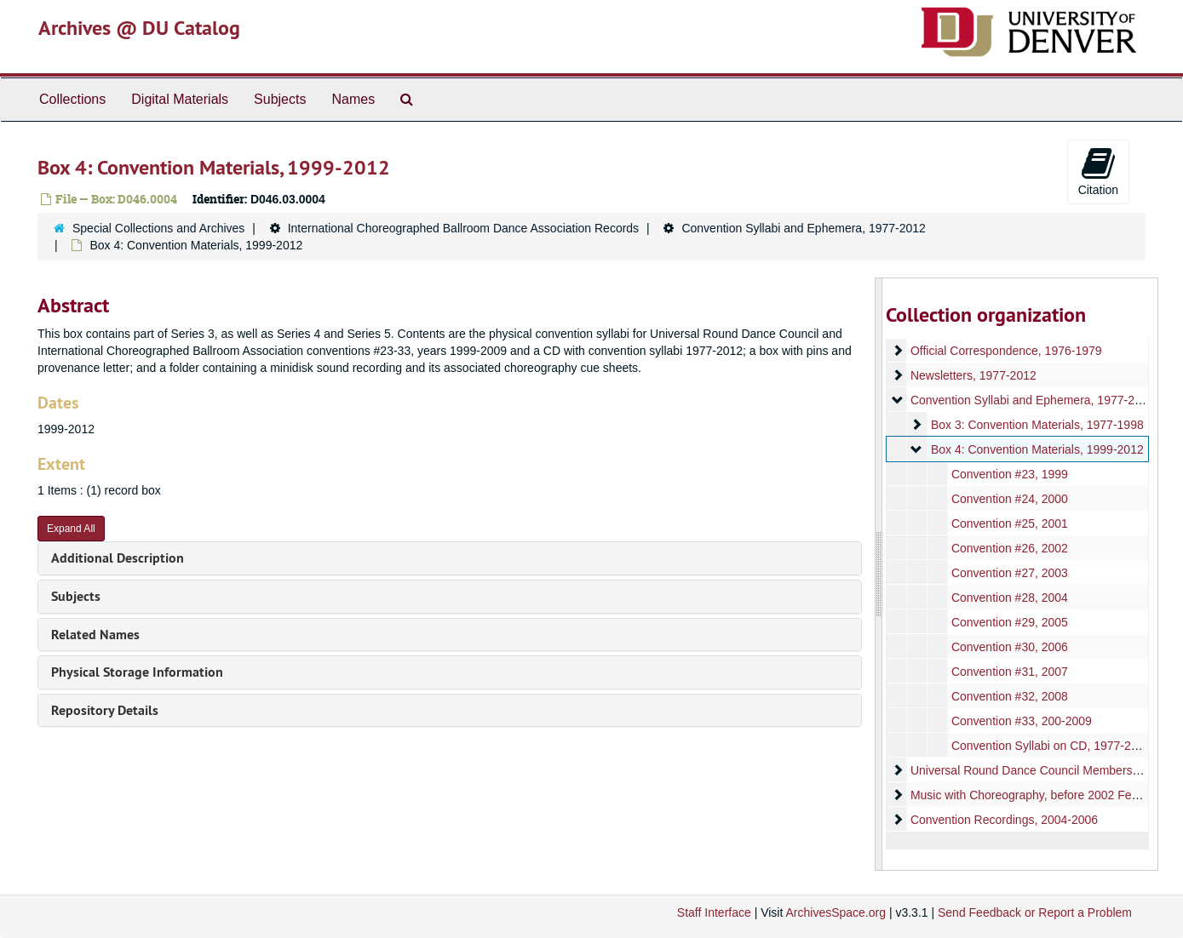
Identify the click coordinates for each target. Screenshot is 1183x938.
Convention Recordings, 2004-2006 (1004, 819)
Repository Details (104, 710)
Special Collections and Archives (158, 228)
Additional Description (117, 558)
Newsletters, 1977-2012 (973, 375)
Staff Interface (714, 912)
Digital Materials (179, 99)
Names (353, 99)
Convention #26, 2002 (1009, 548)
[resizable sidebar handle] (879, 574)
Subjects (280, 99)
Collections (72, 99)
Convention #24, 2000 (1009, 499)
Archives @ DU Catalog (139, 27)
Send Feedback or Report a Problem (1035, 912)
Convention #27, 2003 (1009, 573)
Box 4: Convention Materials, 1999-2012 (1037, 449)
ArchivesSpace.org (835, 912)
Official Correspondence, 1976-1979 (1006, 350)
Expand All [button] (71, 529)
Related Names (95, 634)
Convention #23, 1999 (1009, 474)
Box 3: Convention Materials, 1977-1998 (1037, 425)
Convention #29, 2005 (1009, 622)
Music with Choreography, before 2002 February (1037, 795)
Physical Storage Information (137, 672)
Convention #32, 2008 (1009, 696)
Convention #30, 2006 (1009, 647)
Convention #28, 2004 (1009, 597)
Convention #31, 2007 (1009, 671)
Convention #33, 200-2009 (1021, 721)
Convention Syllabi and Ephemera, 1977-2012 (803, 228)
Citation (1098, 171)
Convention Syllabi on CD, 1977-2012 (1051, 745)
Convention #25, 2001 (1009, 523)
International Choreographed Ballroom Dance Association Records (463, 228)
